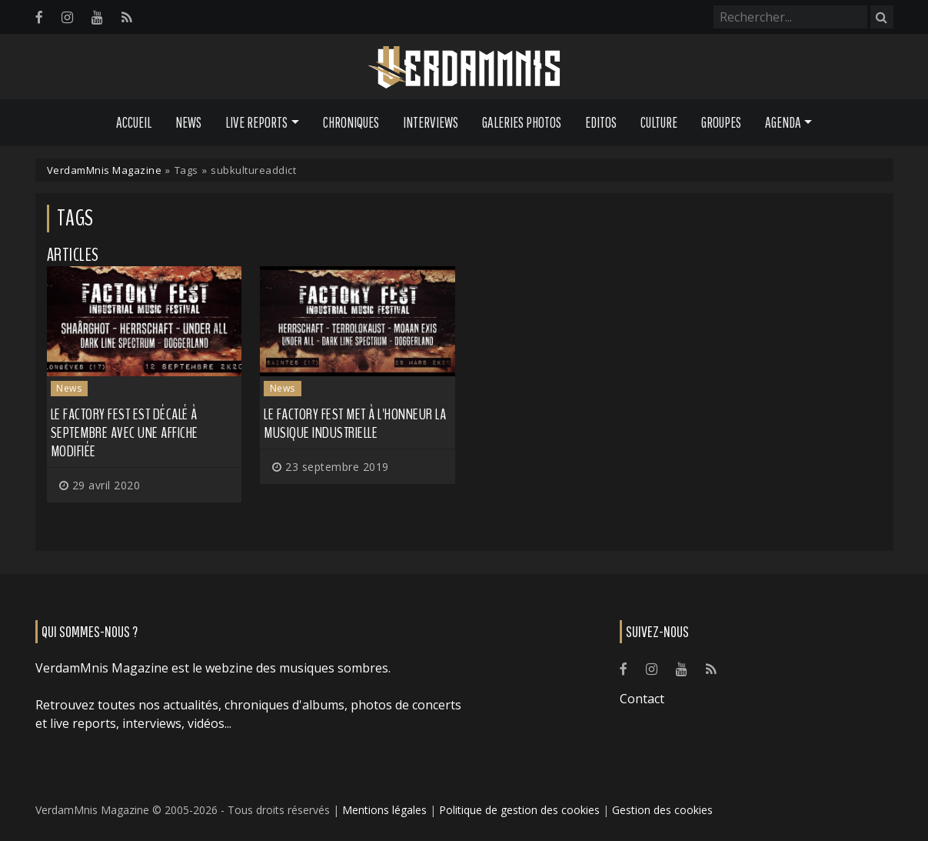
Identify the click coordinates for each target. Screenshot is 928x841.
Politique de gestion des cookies (519, 810)
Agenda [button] (783, 122)
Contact (642, 698)
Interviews (430, 122)
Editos (601, 122)
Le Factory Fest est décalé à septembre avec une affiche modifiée (124, 433)
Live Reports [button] (256, 122)
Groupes (721, 122)
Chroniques (351, 122)
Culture (658, 122)
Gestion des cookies (662, 810)
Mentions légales (384, 810)
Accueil (133, 122)
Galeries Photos (521, 122)
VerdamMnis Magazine (104, 170)
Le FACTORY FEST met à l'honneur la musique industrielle (355, 423)
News (188, 122)
